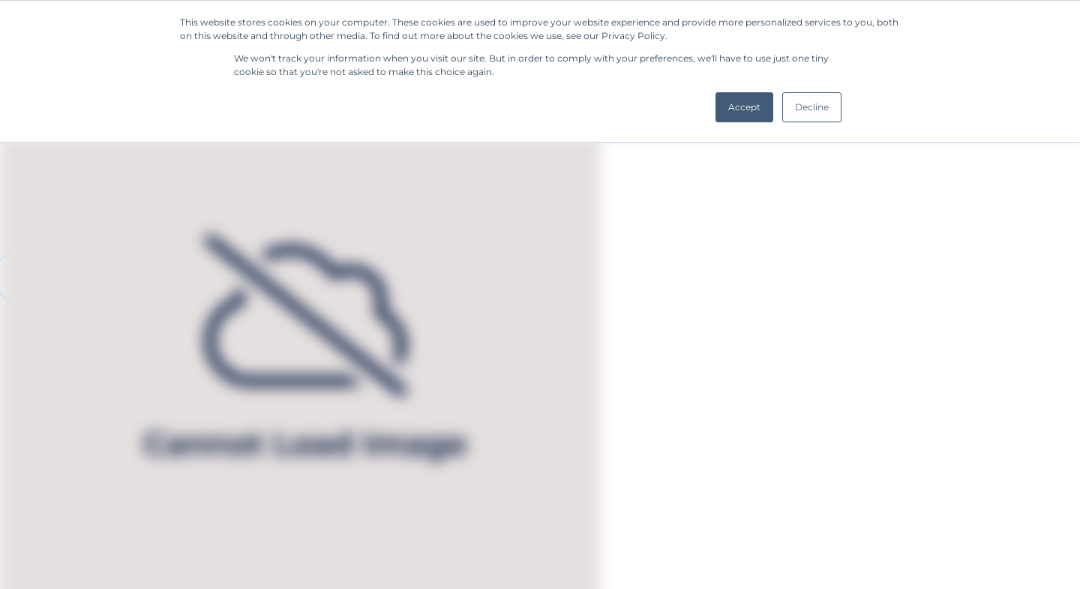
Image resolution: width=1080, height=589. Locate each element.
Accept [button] (744, 107)
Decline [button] (812, 107)
